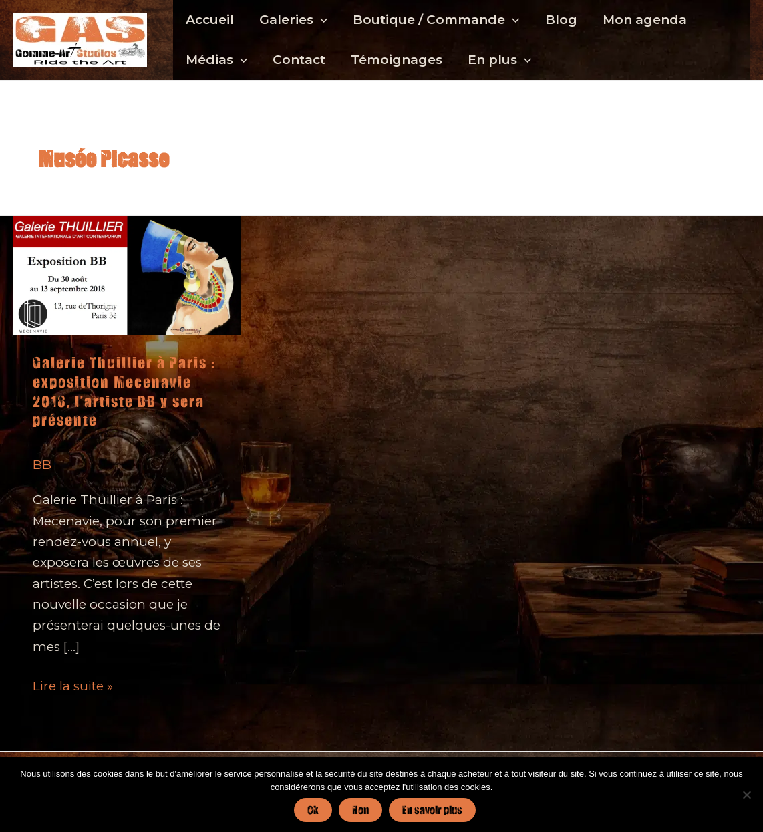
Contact (299, 59)
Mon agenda (645, 19)
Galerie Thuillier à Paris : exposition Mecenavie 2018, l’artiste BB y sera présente (124, 391)
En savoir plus (432, 809)
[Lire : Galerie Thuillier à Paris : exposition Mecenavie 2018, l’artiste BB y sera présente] (127, 274)
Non (360, 809)
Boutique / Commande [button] (436, 20)
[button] (320, 20)
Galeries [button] (293, 20)
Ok (313, 809)
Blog (561, 19)
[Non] (746, 794)
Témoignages (396, 59)
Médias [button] (216, 60)
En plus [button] (499, 60)
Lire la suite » (73, 686)
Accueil (210, 19)
